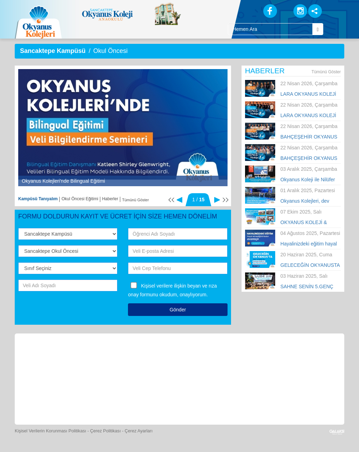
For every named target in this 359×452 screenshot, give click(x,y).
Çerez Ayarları (139, 431)
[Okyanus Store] (116, 357)
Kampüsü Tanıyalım (37, 198)
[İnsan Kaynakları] (309, 357)
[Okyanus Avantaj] (163, 399)
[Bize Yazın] (52, 357)
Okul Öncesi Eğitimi (79, 198)
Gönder (178, 309)
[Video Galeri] (245, 357)
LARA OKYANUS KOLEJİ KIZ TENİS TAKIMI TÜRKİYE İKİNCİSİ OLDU (308, 94)
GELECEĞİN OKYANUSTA (310, 265)
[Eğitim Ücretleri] (277, 357)
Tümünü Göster (135, 200)
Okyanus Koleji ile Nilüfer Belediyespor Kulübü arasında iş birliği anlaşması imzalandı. (307, 180)
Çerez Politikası (105, 431)
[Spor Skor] (181, 357)
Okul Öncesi (110, 50)
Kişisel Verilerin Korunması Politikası (50, 431)
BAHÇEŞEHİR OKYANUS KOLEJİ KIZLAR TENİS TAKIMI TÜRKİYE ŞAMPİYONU (308, 137)
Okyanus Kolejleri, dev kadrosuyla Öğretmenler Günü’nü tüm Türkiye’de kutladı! (306, 201)
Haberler (110, 198)
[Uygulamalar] (196, 399)
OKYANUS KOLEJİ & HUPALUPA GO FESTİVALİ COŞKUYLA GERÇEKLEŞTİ (310, 223)
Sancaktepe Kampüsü (53, 50)
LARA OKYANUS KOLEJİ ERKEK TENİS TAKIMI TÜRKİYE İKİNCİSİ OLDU (308, 116)
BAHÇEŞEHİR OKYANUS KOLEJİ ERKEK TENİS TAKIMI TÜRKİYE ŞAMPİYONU (308, 158)
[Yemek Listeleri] (149, 357)
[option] (123, 127)
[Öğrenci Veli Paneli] (84, 357)
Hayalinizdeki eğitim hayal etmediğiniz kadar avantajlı (309, 244)
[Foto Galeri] (213, 357)
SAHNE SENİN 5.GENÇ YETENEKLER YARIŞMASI (310, 287)
